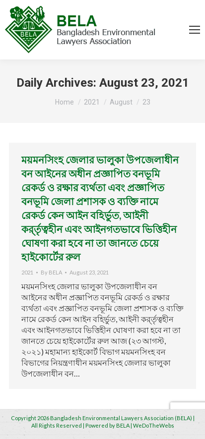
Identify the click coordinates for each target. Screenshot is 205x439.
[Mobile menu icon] (194, 29)
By (51, 272)
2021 (27, 272)
